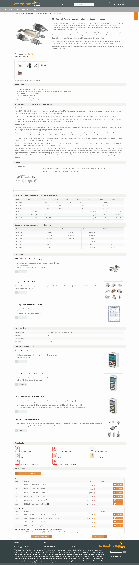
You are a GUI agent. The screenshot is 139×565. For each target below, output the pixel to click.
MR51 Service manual (64, 453)
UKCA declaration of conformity (67, 466)
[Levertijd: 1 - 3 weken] (94, 516)
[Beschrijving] (46, 486)
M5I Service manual (26, 459)
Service (34, 10)
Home (17, 10)
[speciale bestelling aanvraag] (94, 487)
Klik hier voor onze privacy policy (44, 563)
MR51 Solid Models (101, 459)
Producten (8, 10)
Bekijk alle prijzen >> (21, 56)
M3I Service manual (101, 453)
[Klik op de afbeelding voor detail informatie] (21, 273)
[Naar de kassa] (99, 538)
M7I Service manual (64, 459)
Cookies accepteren (118, 552)
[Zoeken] (92, 4)
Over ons (25, 10)
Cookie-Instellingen (116, 556)
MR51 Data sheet (25, 453)
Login (63, 4)
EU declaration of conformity (29, 466)
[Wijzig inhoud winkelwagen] (41, 538)
